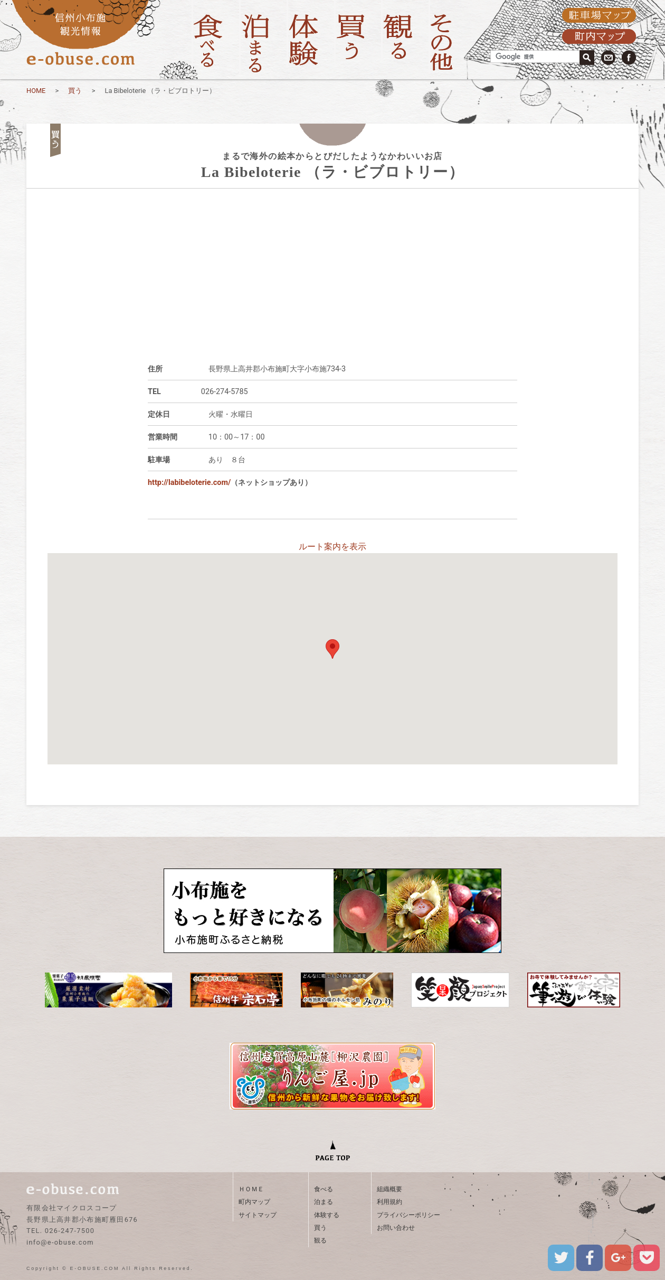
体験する (326, 1215)
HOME (35, 91)
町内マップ (254, 1202)
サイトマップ (258, 1215)
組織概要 (389, 1189)
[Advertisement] (332, 263)
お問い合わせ (396, 1227)
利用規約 (389, 1202)
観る (320, 1240)
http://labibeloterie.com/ (189, 482)
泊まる (323, 1202)
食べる (323, 1189)
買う (75, 91)
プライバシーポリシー (408, 1215)
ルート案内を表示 (332, 546)
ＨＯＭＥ (251, 1189)
